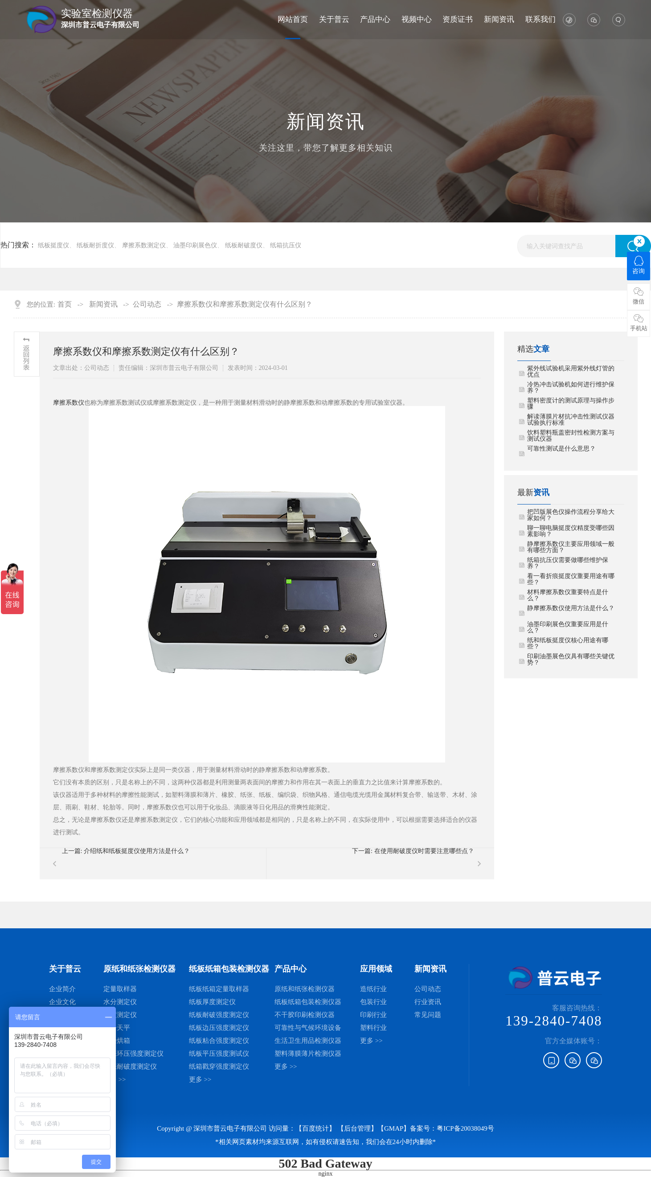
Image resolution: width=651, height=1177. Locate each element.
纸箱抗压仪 (285, 245)
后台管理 (357, 1128)
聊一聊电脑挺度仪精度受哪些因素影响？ (570, 531)
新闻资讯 (499, 19)
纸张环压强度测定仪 (133, 1053)
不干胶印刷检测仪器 (304, 1014)
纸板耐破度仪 (243, 245)
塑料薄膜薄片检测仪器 (307, 1053)
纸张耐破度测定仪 (130, 1066)
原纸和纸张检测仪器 (304, 988)
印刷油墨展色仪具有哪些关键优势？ (570, 659)
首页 (64, 304)
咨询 (638, 265)
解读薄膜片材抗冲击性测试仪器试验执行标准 (570, 420)
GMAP (393, 1128)
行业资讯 (427, 1001)
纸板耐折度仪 (95, 245)
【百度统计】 (315, 1128)
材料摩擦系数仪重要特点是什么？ (567, 595)
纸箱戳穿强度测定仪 (219, 1066)
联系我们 (540, 19)
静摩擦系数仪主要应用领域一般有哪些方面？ (570, 547)
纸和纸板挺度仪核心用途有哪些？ (567, 643)
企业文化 (62, 1001)
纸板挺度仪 (53, 245)
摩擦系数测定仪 (144, 245)
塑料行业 (373, 1027)
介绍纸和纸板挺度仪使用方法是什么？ (137, 851)
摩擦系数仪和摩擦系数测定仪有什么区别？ (244, 304)
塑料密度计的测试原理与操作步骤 (570, 404)
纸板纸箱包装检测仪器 (307, 1001)
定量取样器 (120, 988)
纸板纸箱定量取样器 (219, 988)
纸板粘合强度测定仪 (219, 1040)
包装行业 (373, 1001)
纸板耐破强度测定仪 (219, 1014)
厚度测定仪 (120, 1014)
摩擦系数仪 (68, 402)
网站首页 (293, 19)
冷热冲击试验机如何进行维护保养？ (570, 387)
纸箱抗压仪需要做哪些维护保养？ (567, 563)
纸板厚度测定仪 (212, 1001)
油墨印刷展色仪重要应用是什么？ (567, 627)
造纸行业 (373, 988)
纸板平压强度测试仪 (219, 1053)
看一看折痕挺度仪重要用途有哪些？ (570, 579)
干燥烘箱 (116, 1040)
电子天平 (116, 1027)
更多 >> (114, 1079)
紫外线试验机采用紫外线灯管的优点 (570, 371)
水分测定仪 (120, 1001)
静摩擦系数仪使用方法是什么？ (570, 608)
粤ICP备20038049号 (465, 1128)
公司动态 (147, 304)
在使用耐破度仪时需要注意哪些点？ (424, 851)
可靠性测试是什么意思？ (561, 449)
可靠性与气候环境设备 (307, 1027)
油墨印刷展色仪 (195, 245)
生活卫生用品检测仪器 (307, 1040)
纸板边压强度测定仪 (219, 1027)
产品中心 (375, 19)
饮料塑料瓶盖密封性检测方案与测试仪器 (570, 436)
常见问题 (427, 1014)
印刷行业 (373, 1014)
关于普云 (334, 19)
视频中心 (416, 19)
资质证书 (457, 19)
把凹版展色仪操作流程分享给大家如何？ (570, 515)
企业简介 (62, 988)
